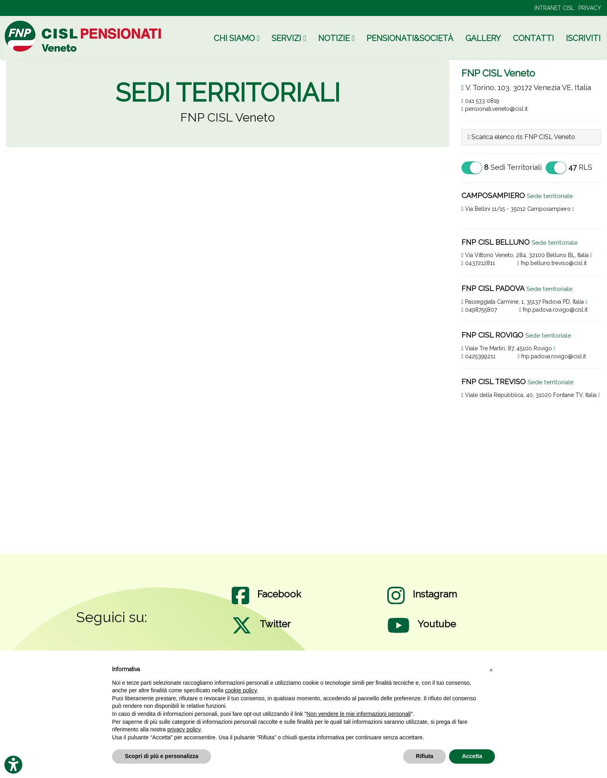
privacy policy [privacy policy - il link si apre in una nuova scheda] (184, 729)
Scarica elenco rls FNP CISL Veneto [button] (521, 137)
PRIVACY (589, 8)
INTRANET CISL (554, 8)
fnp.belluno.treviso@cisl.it (552, 263)
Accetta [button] (472, 756)
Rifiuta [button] (425, 756)
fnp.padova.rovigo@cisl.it (553, 309)
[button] (491, 669)
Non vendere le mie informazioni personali (358, 714)
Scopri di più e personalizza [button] (161, 756)
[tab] (531, 137)
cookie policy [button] (240, 690)
